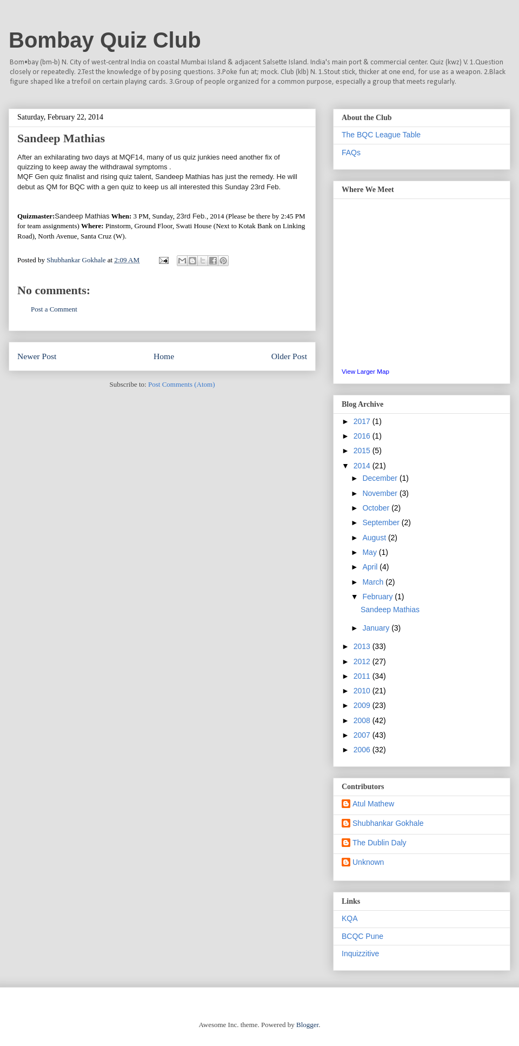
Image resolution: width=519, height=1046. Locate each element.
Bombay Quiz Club (105, 40)
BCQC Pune (362, 936)
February (378, 596)
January (376, 628)
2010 (363, 690)
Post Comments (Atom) (181, 384)
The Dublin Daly (379, 842)
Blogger (307, 1025)
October (376, 508)
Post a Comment (54, 309)
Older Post (289, 356)
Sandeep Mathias (390, 609)
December (380, 478)
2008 (363, 720)
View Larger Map (365, 371)
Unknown (368, 862)
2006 (363, 749)
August (375, 537)
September (381, 522)
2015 (363, 450)
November (380, 493)
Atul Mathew (373, 803)
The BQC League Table (381, 134)
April (371, 566)
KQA (350, 918)
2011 (363, 676)
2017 (363, 421)
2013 (363, 646)
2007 (363, 735)
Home (164, 356)
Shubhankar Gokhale (388, 823)
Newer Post (36, 356)
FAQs (351, 152)
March (373, 582)
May (370, 552)
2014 (363, 465)
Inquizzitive (360, 953)
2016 (363, 436)
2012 (363, 661)
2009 (363, 705)
